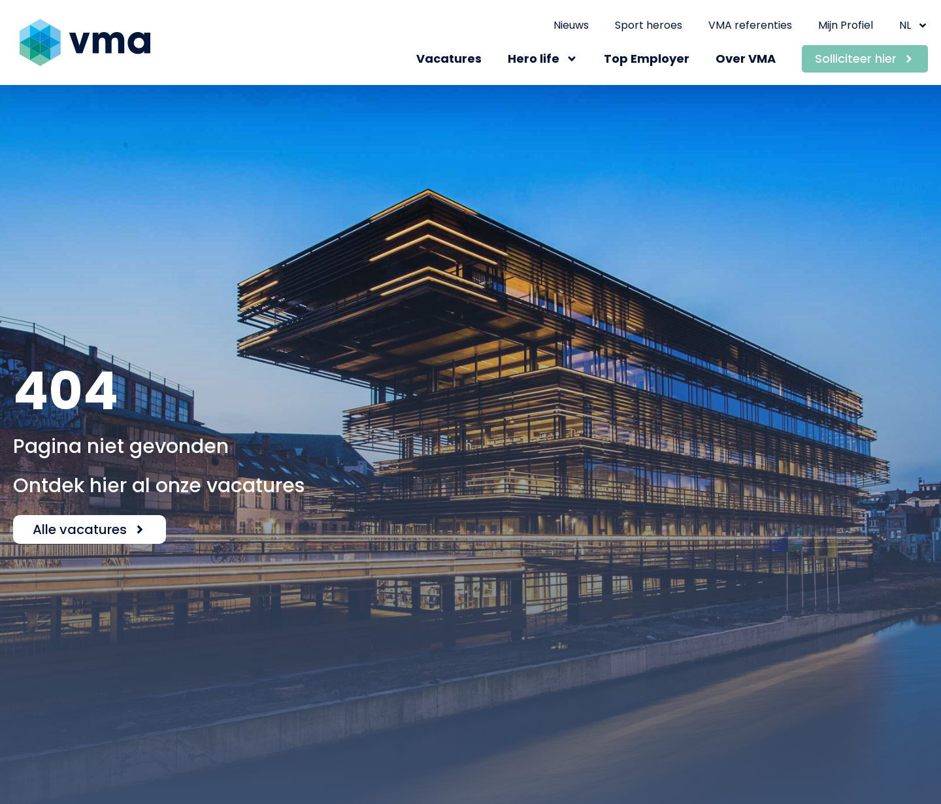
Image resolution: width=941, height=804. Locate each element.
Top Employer (646, 58)
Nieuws (571, 25)
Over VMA (746, 58)
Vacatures (449, 58)
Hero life (543, 58)
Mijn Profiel (845, 25)
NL (913, 25)
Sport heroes (648, 25)
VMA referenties (750, 25)
